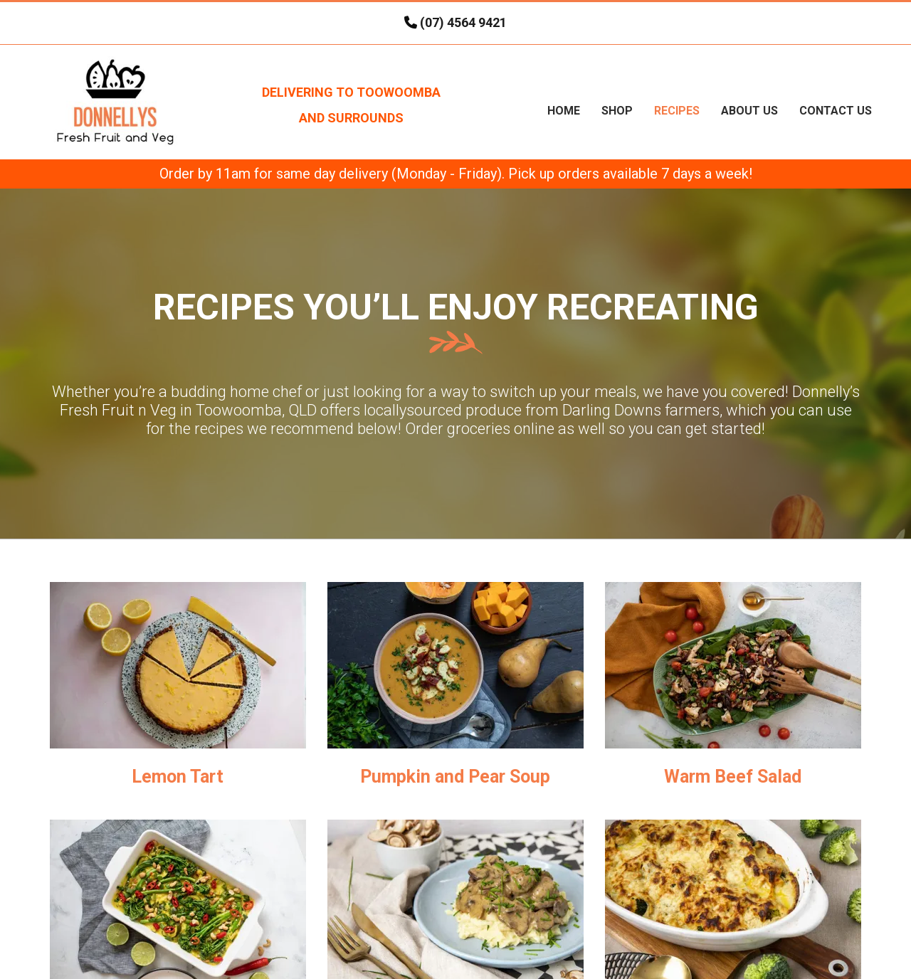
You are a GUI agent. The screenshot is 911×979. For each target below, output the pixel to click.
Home (563, 110)
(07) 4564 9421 (463, 22)
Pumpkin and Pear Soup (455, 776)
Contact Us (835, 110)
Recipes (677, 110)
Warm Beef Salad (732, 776)
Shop (617, 110)
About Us (749, 110)
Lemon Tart (177, 776)
